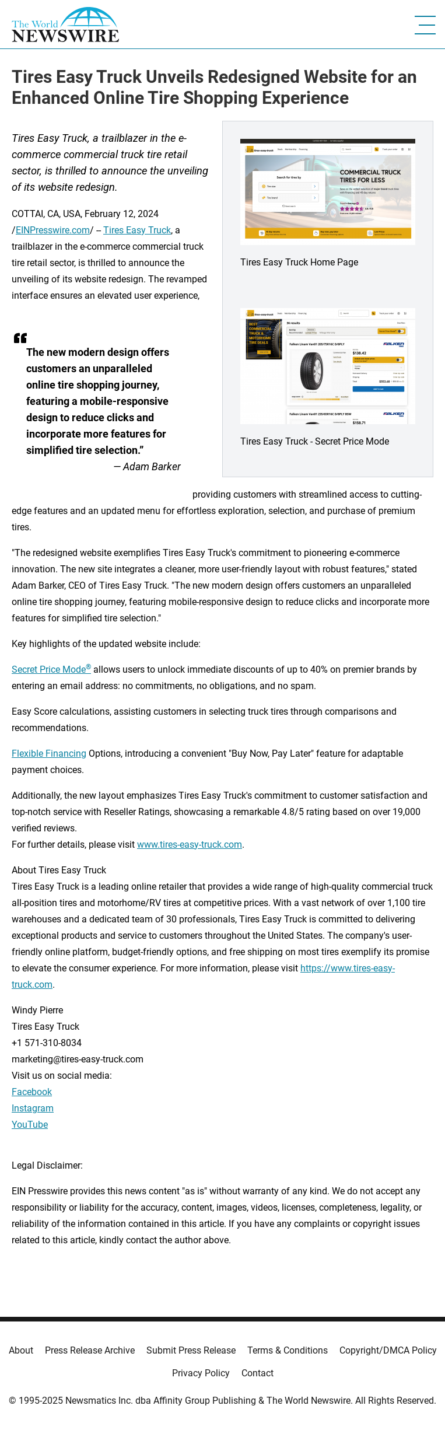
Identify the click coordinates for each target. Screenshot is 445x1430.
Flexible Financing (49, 753)
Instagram (33, 1108)
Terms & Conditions (287, 1350)
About (21, 1350)
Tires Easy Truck (137, 230)
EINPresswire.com (53, 230)
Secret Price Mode (51, 669)
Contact (257, 1373)
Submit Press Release (191, 1350)
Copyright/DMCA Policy (388, 1350)
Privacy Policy (201, 1373)
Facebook (32, 1091)
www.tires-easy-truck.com (189, 844)
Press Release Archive (90, 1350)
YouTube (30, 1124)
